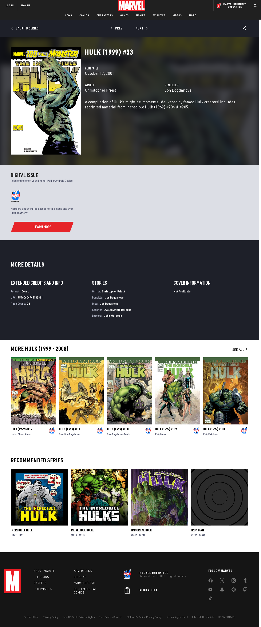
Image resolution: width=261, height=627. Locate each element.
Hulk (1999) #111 (69, 429)
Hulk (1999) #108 (214, 429)
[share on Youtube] (210, 590)
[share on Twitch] (245, 590)
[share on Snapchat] (222, 590)
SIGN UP (25, 5)
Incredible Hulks (82, 530)
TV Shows (159, 15)
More (192, 15)
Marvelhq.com (85, 582)
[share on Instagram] (234, 581)
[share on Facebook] (210, 581)
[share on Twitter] (222, 581)
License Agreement (177, 617)
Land (215, 434)
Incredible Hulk (21, 530)
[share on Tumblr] (245, 581)
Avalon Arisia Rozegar (117, 309)
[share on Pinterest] (234, 590)
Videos (177, 15)
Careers (40, 582)
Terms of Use (31, 617)
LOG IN (10, 5)
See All (240, 349)
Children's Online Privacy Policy (144, 617)
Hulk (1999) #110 (117, 429)
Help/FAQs (41, 577)
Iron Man (197, 530)
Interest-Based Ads (203, 617)
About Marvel (44, 570)
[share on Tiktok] (210, 599)
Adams (28, 434)
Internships (43, 589)
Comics (84, 15)
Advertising (83, 570)
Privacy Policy (50, 617)
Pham (21, 434)
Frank (127, 434)
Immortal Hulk (141, 530)
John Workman (113, 315)
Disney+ (80, 577)
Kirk (66, 434)
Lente (14, 434)
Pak (61, 434)
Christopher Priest (100, 90)
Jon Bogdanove (178, 90)
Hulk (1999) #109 (166, 429)
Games (124, 15)
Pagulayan (74, 434)
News (68, 15)
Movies (140, 15)
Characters (104, 15)
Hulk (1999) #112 (21, 429)
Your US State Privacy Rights (79, 617)
